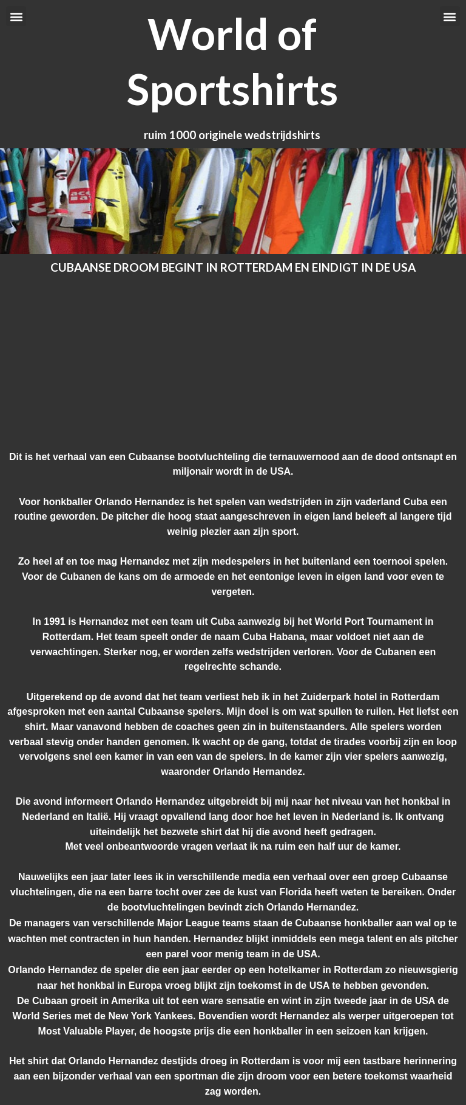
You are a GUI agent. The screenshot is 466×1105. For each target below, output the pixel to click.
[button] (16, 16)
